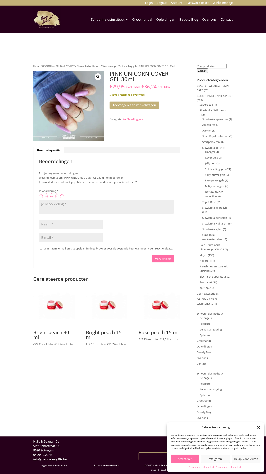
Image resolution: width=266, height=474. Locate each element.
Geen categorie (206, 293)
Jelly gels (210, 163)
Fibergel (210, 152)
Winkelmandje (223, 3)
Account (176, 3)
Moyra (203, 255)
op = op (204, 288)
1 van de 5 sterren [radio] (41, 195)
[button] (258, 427)
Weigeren (215, 459)
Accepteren (185, 459)
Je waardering (48, 191)
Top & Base (209, 202)
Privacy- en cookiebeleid (201, 467)
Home (36, 66)
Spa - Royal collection (215, 136)
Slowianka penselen (214, 218)
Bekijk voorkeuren (246, 459)
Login (149, 3)
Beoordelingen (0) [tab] (48, 150)
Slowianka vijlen (212, 229)
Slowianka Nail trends (88, 66)
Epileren (205, 335)
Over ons (209, 19)
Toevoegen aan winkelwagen (134, 105)
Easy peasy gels (214, 180)
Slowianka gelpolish (214, 207)
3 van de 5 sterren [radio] (51, 195)
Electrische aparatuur (213, 276)
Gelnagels (206, 318)
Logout (162, 3)
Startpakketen (211, 142)
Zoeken (202, 70)
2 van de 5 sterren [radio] (46, 195)
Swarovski (206, 282)
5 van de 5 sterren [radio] (62, 195)
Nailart (204, 260)
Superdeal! (206, 104)
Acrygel (206, 130)
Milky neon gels (214, 186)
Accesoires (208, 124)
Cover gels (211, 157)
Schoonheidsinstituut (108, 19)
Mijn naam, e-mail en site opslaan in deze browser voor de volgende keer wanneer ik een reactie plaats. (108, 248)
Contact (227, 19)
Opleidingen (165, 19)
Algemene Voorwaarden (54, 465)
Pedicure (205, 323)
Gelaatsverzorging (211, 329)
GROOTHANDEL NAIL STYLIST (58, 66)
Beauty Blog (188, 19)
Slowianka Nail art (213, 223)
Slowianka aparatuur (215, 119)
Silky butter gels (215, 175)
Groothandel (142, 19)
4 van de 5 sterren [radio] (56, 195)
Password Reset (197, 3)
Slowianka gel (109, 66)
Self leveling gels (128, 66)
